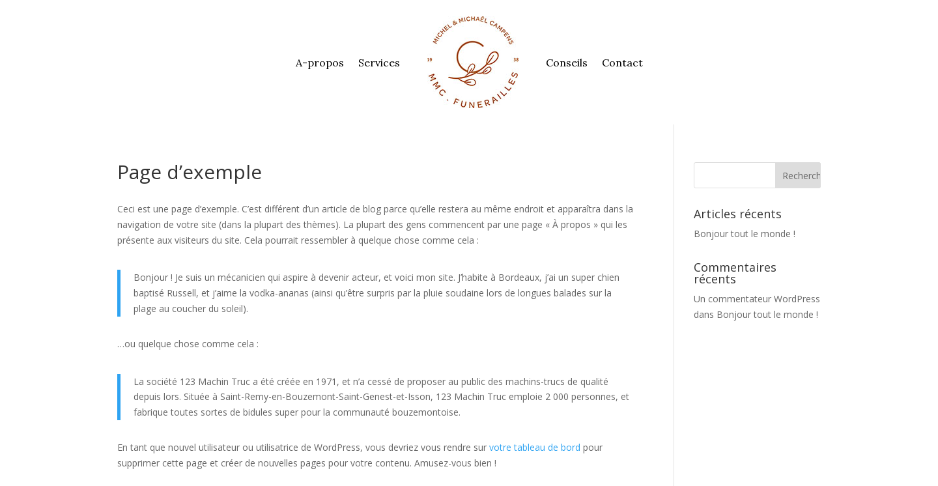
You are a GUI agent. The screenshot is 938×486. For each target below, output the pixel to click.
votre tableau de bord (534, 447)
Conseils (567, 62)
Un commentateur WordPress (757, 299)
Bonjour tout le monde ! (744, 233)
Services (379, 62)
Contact (622, 62)
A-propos (320, 62)
